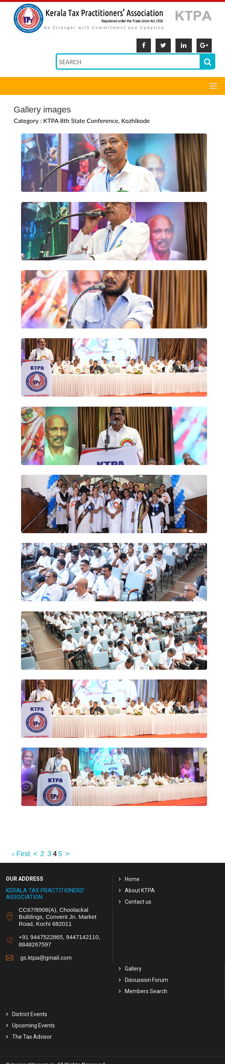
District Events (29, 1014)
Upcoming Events (33, 1025)
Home (132, 879)
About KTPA (140, 890)
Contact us (138, 902)
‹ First (21, 854)
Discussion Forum (146, 980)
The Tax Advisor (32, 1037)
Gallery (133, 969)
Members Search (146, 991)
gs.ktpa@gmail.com (46, 957)
